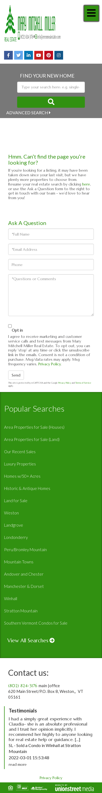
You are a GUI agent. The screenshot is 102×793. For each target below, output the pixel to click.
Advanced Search (27, 112)
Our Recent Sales (20, 451)
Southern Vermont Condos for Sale (35, 623)
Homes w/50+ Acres (22, 476)
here (86, 184)
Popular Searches (34, 408)
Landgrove (13, 525)
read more (18, 764)
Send (16, 375)
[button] (51, 102)
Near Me (16, 122)
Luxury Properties (20, 463)
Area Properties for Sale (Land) (32, 439)
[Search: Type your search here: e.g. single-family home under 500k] (51, 87)
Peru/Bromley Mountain (25, 549)
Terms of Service (83, 382)
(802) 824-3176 (22, 685)
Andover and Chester (24, 574)
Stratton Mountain (21, 610)
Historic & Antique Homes (27, 488)
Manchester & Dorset (24, 586)
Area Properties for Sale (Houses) (34, 427)
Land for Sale (15, 500)
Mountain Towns (18, 561)
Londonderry (16, 537)
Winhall (10, 598)
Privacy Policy (49, 364)
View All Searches (27, 640)
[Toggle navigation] (91, 13)
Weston (11, 512)
